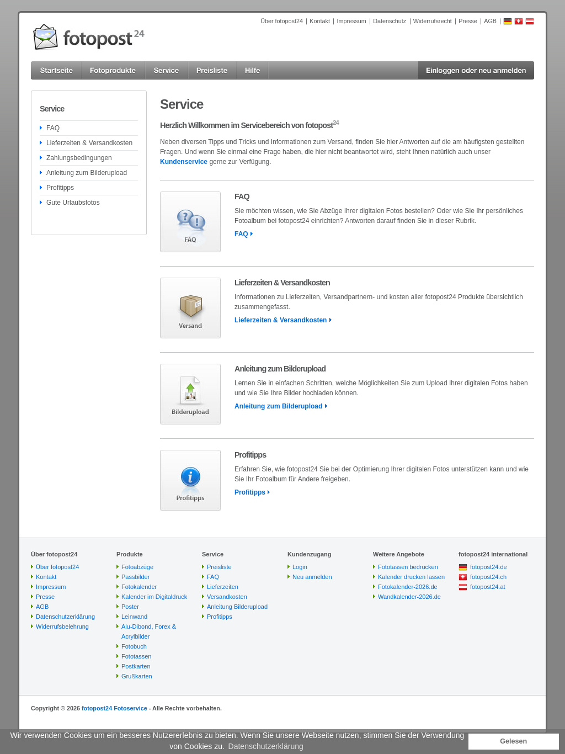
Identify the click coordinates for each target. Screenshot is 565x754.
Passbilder (135, 577)
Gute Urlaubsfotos (73, 202)
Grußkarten (136, 676)
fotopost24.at (487, 586)
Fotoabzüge (137, 567)
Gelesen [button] (513, 741)
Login (299, 567)
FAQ (53, 128)
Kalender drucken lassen (411, 577)
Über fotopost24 (281, 21)
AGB (490, 21)
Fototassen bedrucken (408, 567)
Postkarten (136, 666)
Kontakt (320, 21)
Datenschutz (389, 21)
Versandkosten (227, 596)
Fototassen (136, 656)
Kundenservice (183, 162)
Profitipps (60, 188)
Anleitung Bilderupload (237, 606)
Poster (130, 606)
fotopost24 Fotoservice (114, 708)
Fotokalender (139, 586)
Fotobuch (134, 646)
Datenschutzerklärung (65, 616)
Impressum (351, 21)
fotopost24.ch (488, 577)
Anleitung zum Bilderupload (86, 173)
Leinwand (134, 616)
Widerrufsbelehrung (62, 626)
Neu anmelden (312, 577)
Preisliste (219, 567)
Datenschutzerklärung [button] (265, 746)
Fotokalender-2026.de (408, 586)
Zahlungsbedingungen (79, 158)
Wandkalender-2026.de (409, 596)
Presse (468, 21)
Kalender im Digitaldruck (154, 596)
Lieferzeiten (222, 586)
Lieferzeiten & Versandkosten (89, 143)
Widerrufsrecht (432, 21)
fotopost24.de (488, 567)
